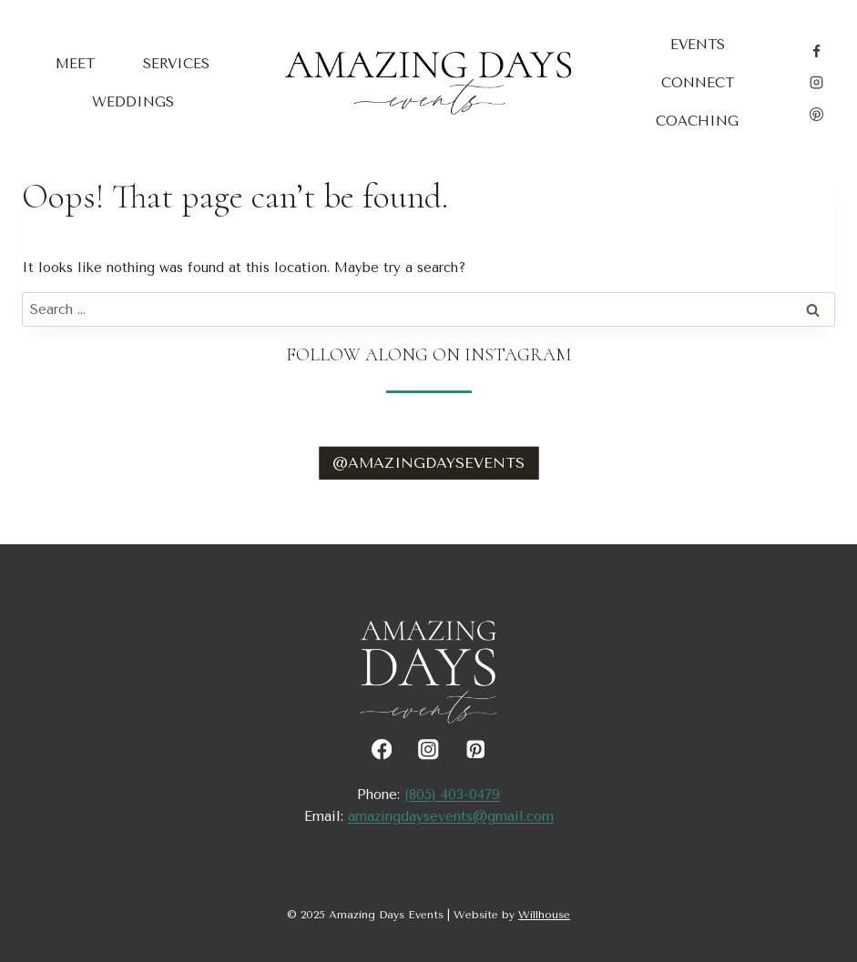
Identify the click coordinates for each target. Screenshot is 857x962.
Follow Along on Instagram (428, 355)
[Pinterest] (817, 113)
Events (697, 44)
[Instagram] (817, 82)
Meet (75, 64)
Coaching (697, 121)
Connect (697, 83)
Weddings (133, 102)
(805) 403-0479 (452, 794)
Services (176, 64)
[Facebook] (817, 51)
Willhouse (544, 914)
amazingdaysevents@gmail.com (451, 816)
